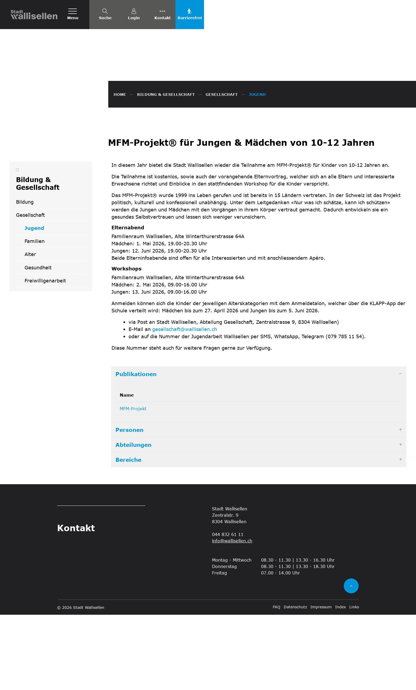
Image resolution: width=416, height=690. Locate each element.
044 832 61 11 (227, 609)
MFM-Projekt (133, 483)
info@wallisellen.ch (232, 615)
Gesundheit (38, 343)
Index (340, 682)
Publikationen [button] (136, 449)
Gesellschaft (30, 290)
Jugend (42, 305)
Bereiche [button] (128, 535)
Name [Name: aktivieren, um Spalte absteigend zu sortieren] (127, 470)
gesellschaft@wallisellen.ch (184, 404)
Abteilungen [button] (133, 520)
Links (354, 682)
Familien (35, 317)
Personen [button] (129, 505)
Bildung (25, 277)
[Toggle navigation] (72, 14)
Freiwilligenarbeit (45, 356)
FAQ (276, 682)
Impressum (321, 682)
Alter (30, 330)
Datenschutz (295, 682)
